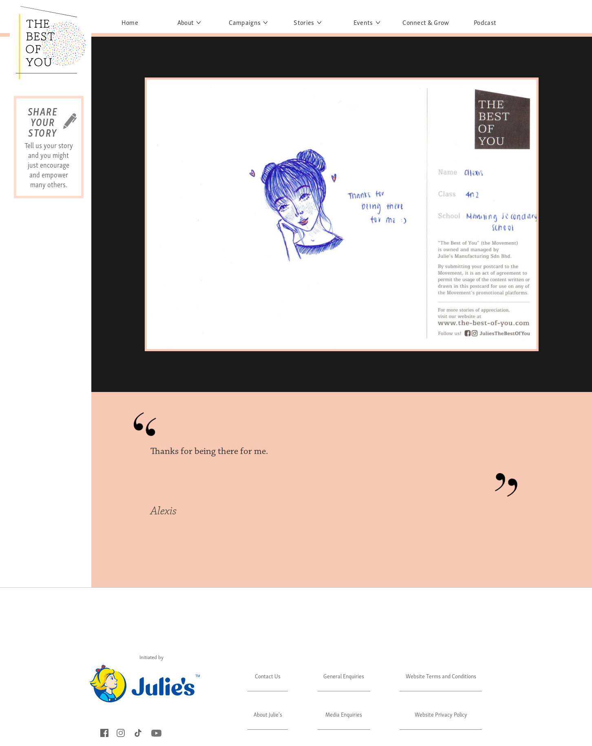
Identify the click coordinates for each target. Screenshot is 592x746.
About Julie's (268, 714)
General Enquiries (343, 675)
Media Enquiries (343, 714)
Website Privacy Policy (441, 714)
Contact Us (268, 675)
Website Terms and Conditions (441, 675)
